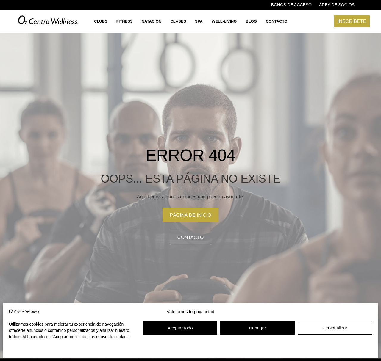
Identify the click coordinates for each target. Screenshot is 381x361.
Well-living (224, 21)
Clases (178, 21)
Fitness (124, 21)
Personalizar (334, 327)
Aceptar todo (180, 327)
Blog (251, 21)
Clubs (100, 21)
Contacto (276, 21)
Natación (152, 21)
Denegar (257, 327)
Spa (199, 21)
